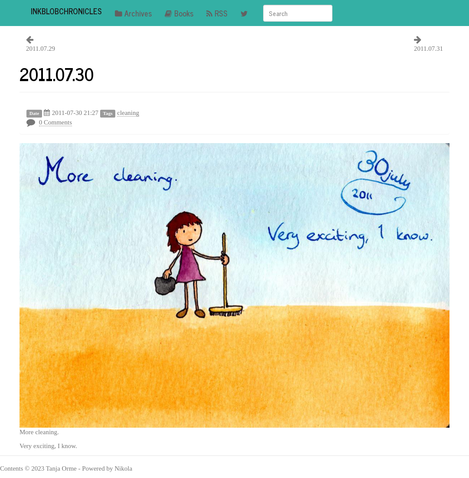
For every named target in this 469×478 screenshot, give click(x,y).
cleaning (128, 112)
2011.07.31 (428, 48)
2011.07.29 (40, 48)
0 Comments (55, 122)
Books (179, 13)
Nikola (123, 468)
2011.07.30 (57, 74)
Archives (133, 13)
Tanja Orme (61, 468)
